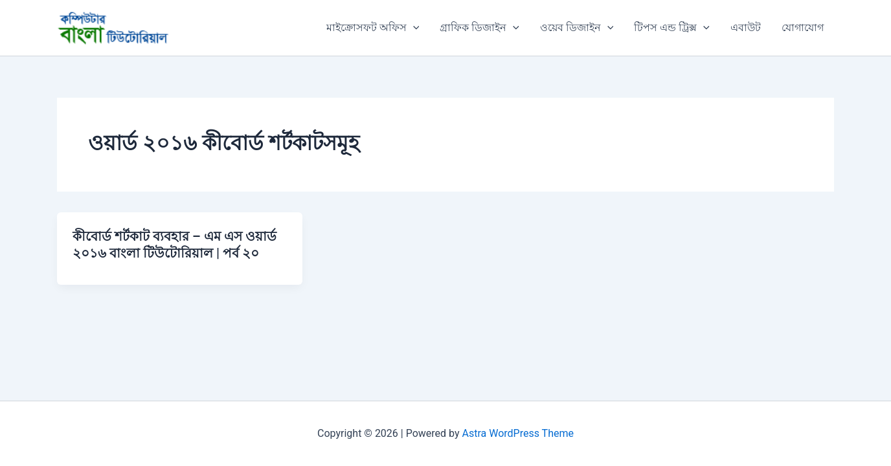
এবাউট (745, 27)
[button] (413, 28)
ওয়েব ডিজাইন (577, 28)
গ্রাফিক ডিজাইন (479, 28)
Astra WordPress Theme (518, 433)
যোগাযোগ (803, 27)
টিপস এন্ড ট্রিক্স (672, 28)
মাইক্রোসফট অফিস (373, 28)
